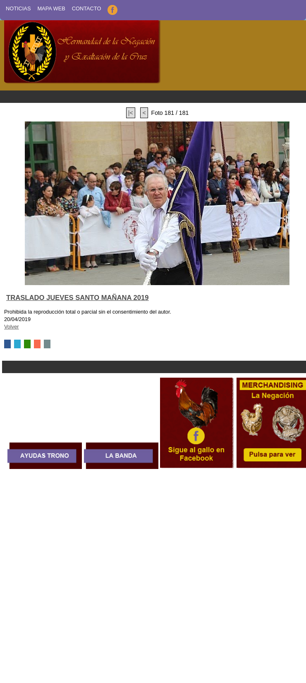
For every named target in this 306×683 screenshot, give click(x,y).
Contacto (86, 8)
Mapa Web (51, 8)
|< (130, 112)
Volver (11, 327)
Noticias (18, 8)
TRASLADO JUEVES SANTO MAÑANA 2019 (77, 298)
